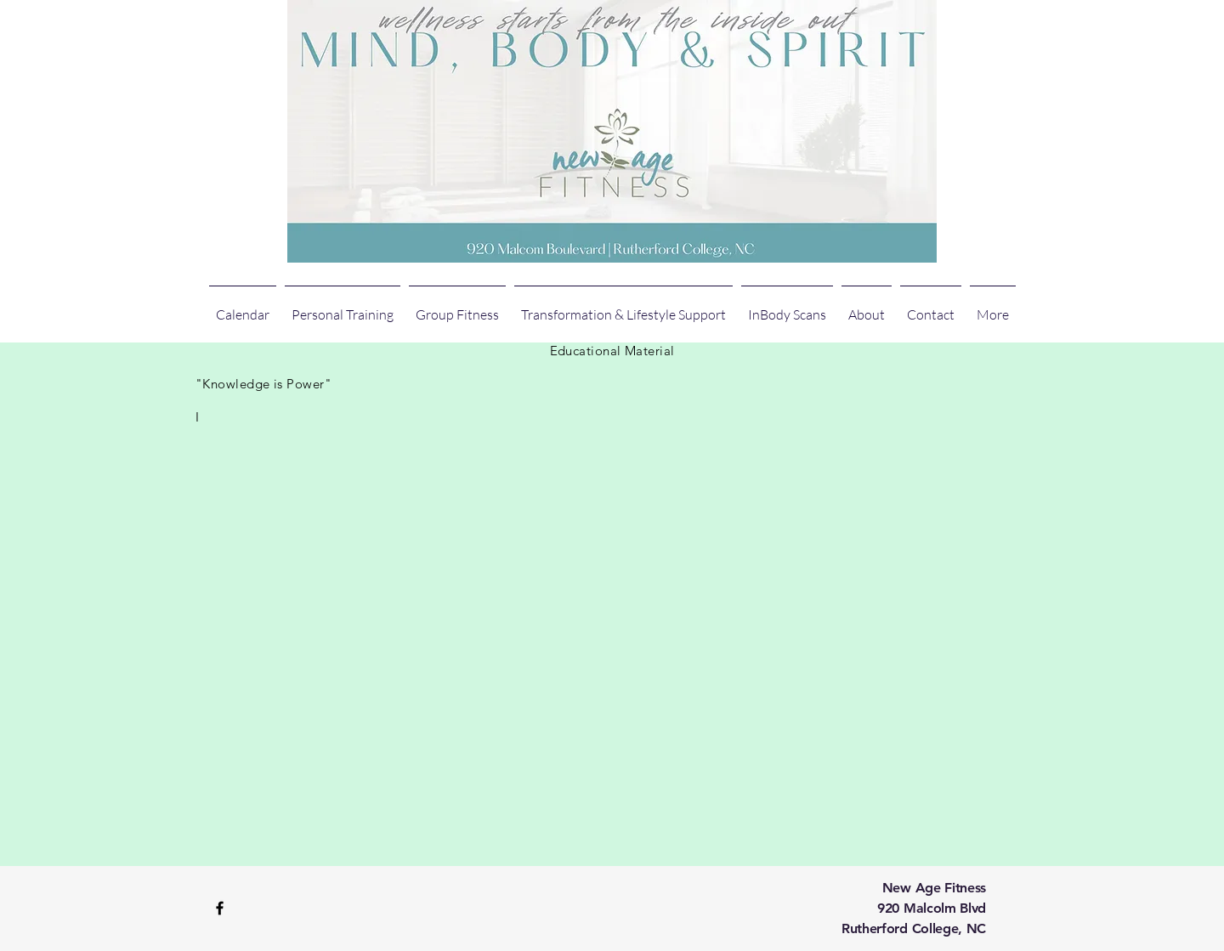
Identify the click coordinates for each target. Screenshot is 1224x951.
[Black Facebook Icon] (220, 908)
